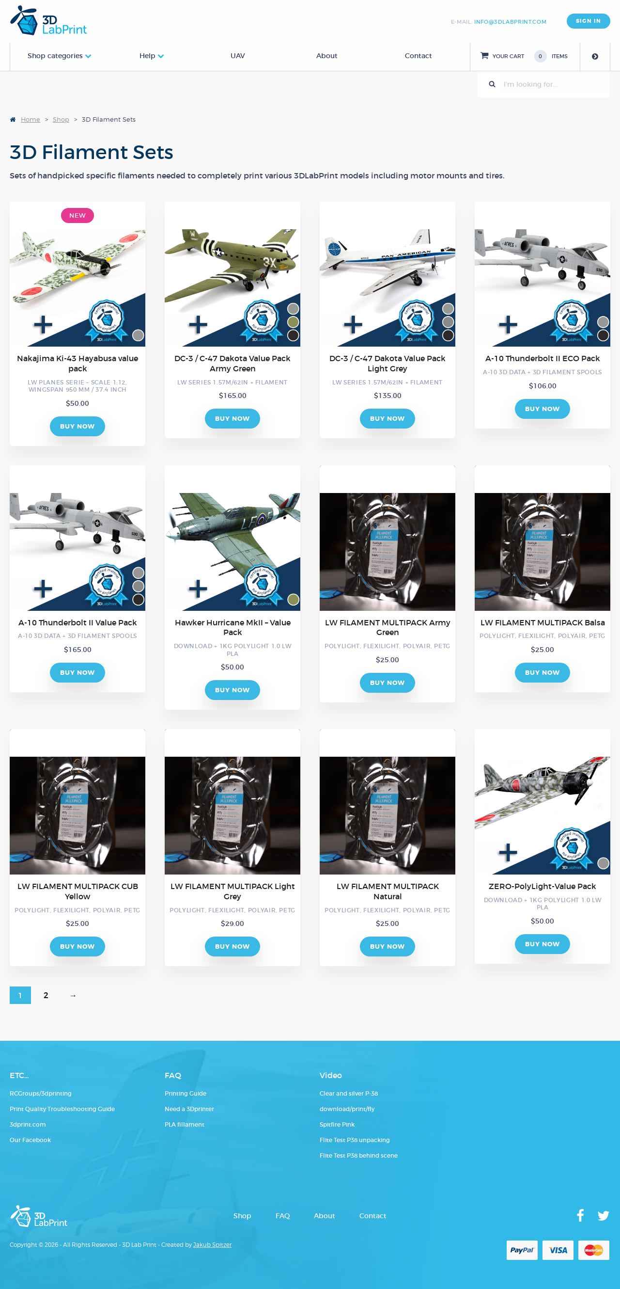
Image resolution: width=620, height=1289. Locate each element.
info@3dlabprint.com (510, 21)
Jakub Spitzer (212, 1244)
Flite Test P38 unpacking (355, 1140)
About (327, 55)
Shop (61, 119)
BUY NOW (77, 426)
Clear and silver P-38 (349, 1093)
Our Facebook (30, 1140)
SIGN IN (588, 21)
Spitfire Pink (337, 1124)
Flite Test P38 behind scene (359, 1155)
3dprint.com (28, 1124)
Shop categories (55, 55)
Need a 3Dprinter (189, 1109)
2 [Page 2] (46, 995)
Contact (418, 55)
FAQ (283, 1215)
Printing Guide (185, 1093)
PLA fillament (184, 1124)
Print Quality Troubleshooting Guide (62, 1109)
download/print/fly (347, 1109)
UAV (238, 55)
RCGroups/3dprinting (41, 1093)
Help (147, 55)
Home (30, 119)
